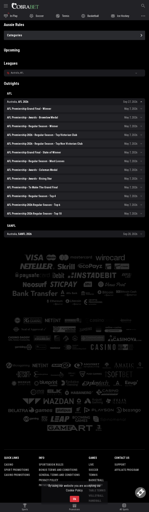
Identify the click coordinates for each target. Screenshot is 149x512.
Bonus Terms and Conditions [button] (58, 469)
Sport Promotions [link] (16, 469)
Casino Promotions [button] (17, 474)
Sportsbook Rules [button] (51, 464)
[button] (74, 73)
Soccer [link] (93, 469)
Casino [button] (8, 464)
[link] (25, 6)
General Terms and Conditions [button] (59, 474)
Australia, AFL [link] (17, 72)
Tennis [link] (93, 474)
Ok (74, 499)
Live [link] (91, 464)
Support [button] (120, 464)
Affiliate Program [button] (126, 469)
